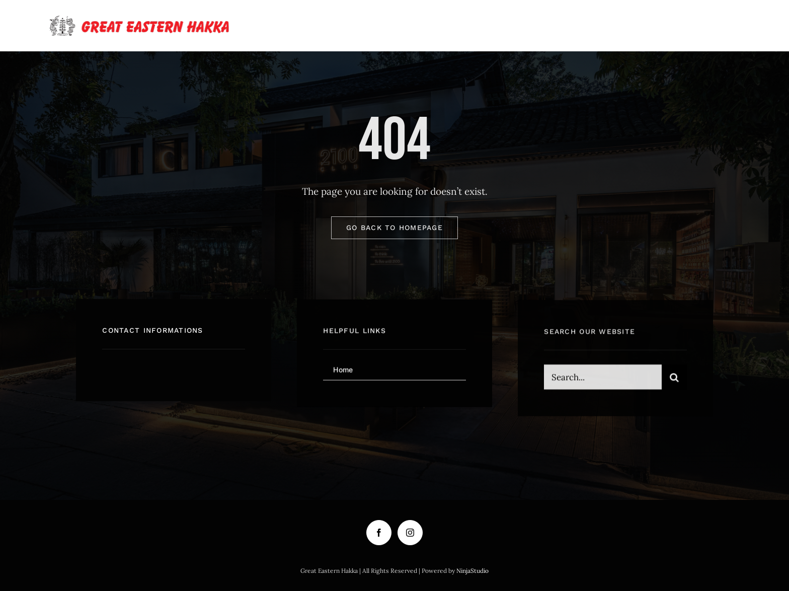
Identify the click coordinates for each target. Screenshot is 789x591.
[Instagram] (410, 532)
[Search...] (602, 379)
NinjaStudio (472, 570)
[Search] (674, 379)
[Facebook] (378, 532)
